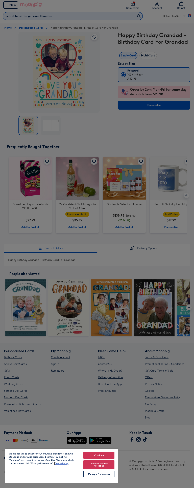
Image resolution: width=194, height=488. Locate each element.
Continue (99, 455)
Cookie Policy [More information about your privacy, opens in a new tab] (61, 463)
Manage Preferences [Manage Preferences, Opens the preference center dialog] (99, 474)
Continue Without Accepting (99, 464)
